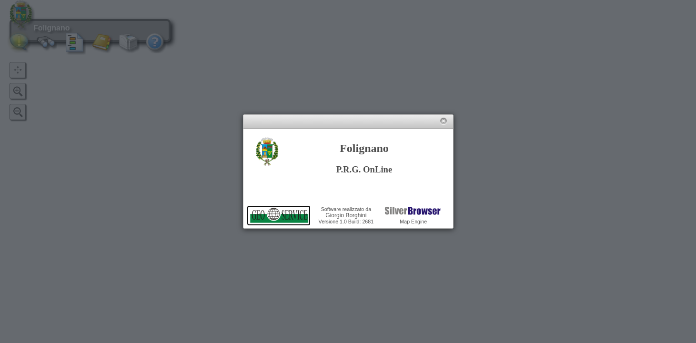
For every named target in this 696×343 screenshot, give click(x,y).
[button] (443, 121)
